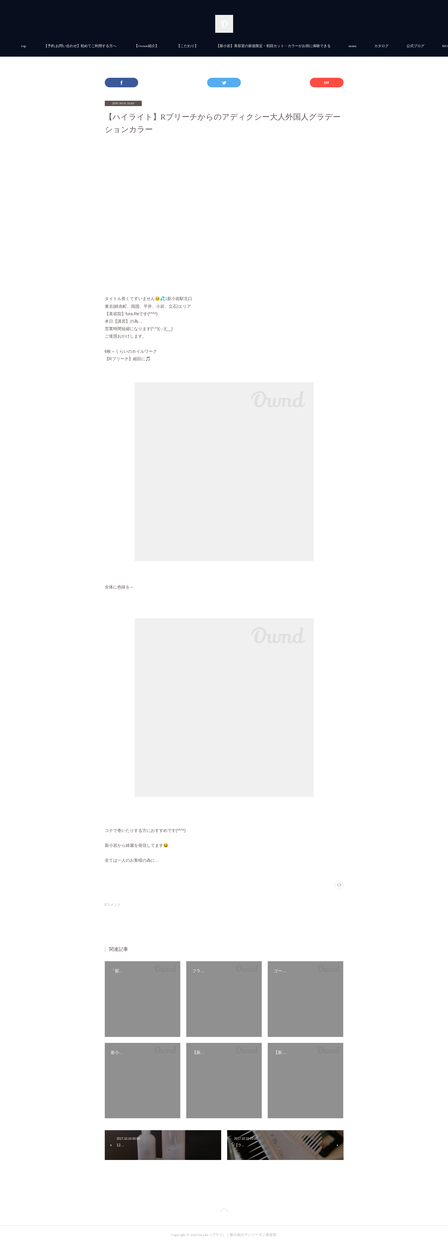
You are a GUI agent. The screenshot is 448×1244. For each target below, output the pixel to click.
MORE (398, 46)
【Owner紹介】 (165, 46)
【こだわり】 (206, 46)
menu (371, 46)
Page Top (224, 1211)
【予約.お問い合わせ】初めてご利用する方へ (99, 46)
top (42, 46)
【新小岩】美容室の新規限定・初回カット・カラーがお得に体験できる (292, 46)
